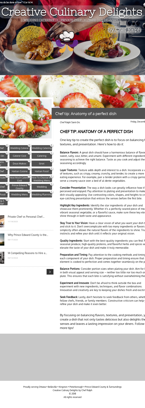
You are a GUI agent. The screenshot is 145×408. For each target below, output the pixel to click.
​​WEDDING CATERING (39, 20)
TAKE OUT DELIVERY (103, 20)
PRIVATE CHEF (71, 20)
